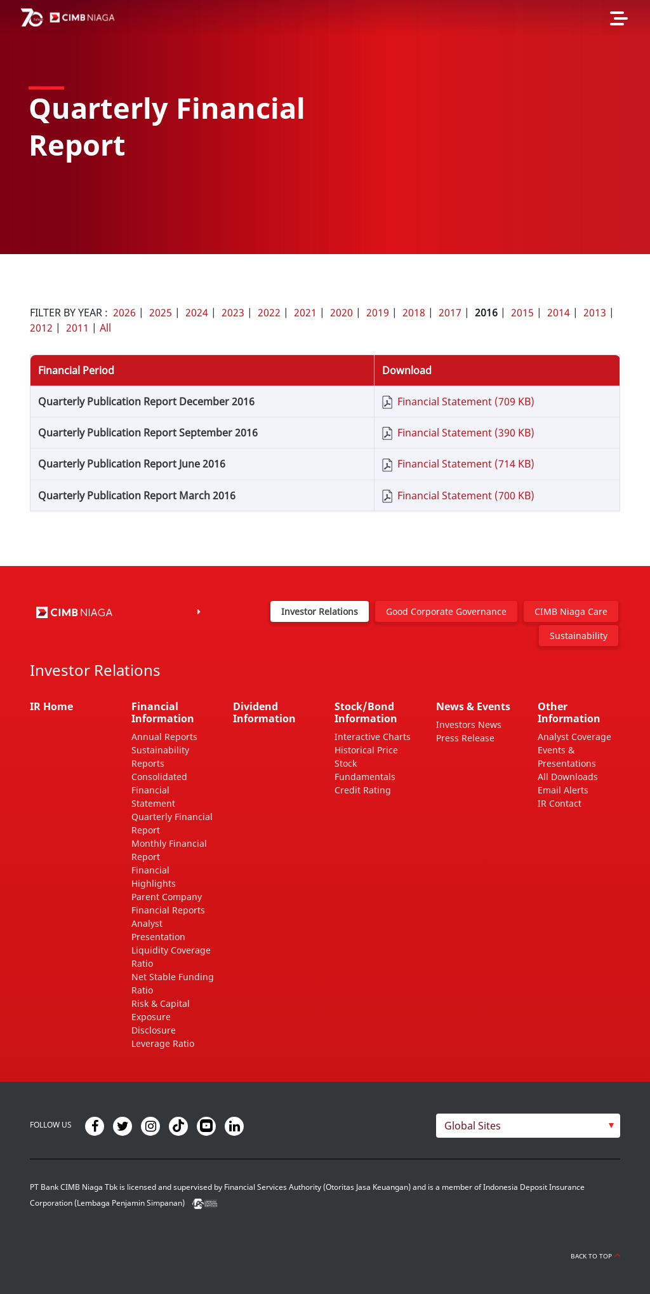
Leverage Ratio (162, 1043)
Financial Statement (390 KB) (465, 433)
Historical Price (366, 750)
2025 (160, 313)
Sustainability (578, 636)
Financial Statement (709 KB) (465, 401)
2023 (233, 313)
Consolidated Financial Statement (159, 790)
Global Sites (472, 1126)
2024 (196, 313)
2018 (413, 313)
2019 (377, 313)
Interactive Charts (373, 737)
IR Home (51, 706)
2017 (450, 313)
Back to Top (595, 1255)
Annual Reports (164, 737)
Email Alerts (563, 790)
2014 (558, 313)
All (105, 328)
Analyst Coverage (574, 737)
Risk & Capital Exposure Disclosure (160, 1016)
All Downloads (568, 777)
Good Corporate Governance (446, 611)
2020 (341, 313)
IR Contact (559, 803)
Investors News (468, 724)
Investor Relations (319, 611)
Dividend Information (264, 712)
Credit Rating (363, 790)
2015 (522, 313)
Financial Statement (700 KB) (465, 495)
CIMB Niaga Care (570, 611)
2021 (305, 313)
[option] (325, 127)
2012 (41, 328)
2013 (594, 313)
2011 (77, 328)
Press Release (465, 738)
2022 (269, 313)
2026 (124, 313)
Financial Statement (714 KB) (465, 464)
